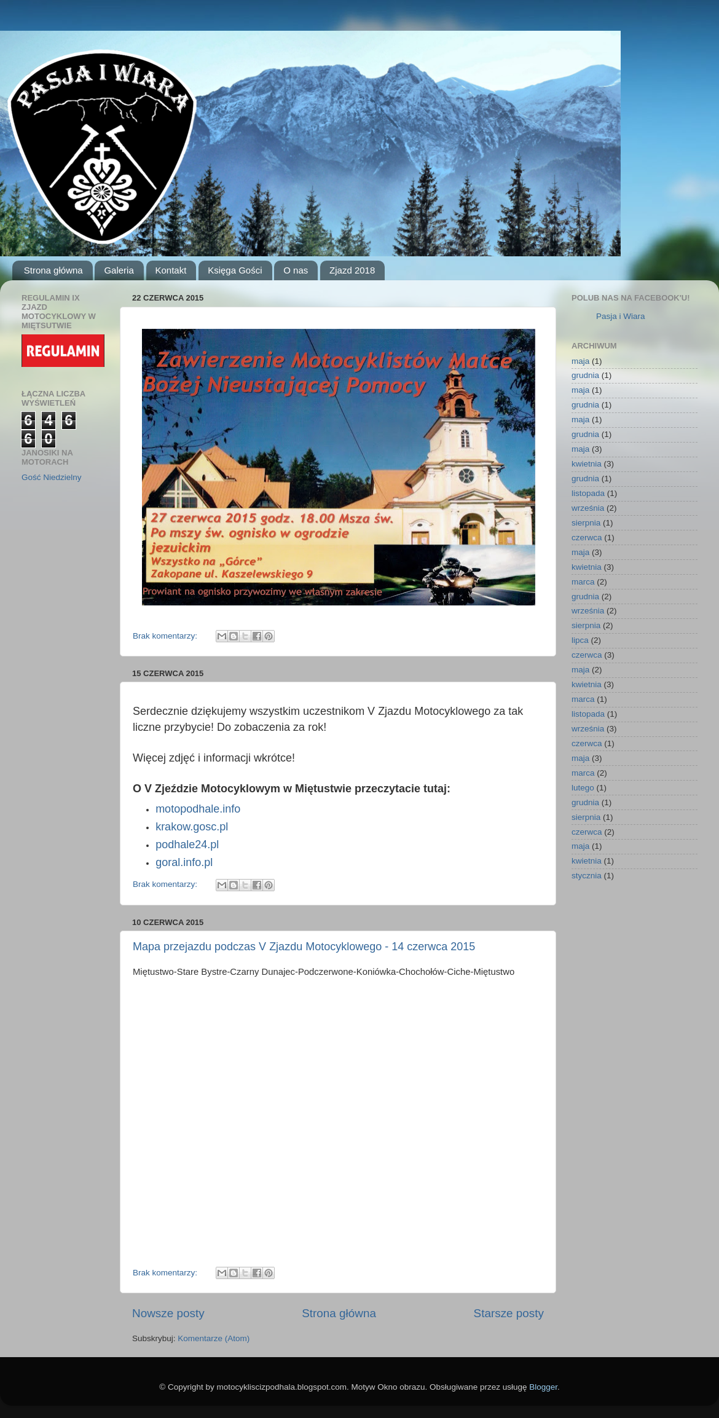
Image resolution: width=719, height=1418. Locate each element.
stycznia (587, 875)
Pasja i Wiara (620, 316)
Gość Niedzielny (52, 477)
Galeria (118, 270)
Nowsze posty (168, 1313)
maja (580, 361)
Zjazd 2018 (352, 270)
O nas (295, 270)
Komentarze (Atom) (213, 1338)
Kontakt (171, 270)
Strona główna (53, 270)
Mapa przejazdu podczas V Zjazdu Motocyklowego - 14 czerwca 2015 (304, 946)
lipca (580, 640)
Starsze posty (509, 1313)
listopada (588, 493)
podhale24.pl (187, 844)
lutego (583, 787)
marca (583, 581)
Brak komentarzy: (166, 635)
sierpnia (586, 522)
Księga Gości (235, 270)
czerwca (587, 537)
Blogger (543, 1387)
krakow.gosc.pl (191, 827)
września (588, 508)
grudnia (585, 375)
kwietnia (587, 463)
